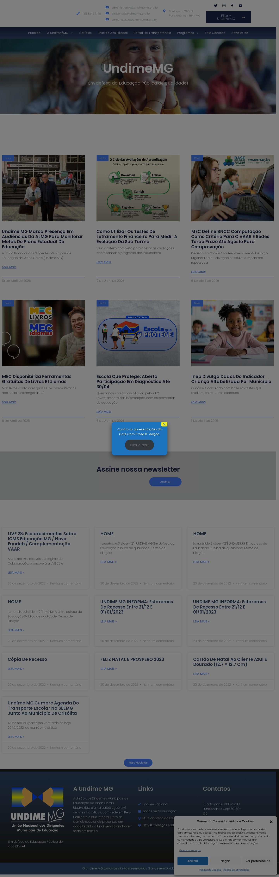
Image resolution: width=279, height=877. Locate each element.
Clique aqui (139, 445)
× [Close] (164, 424)
